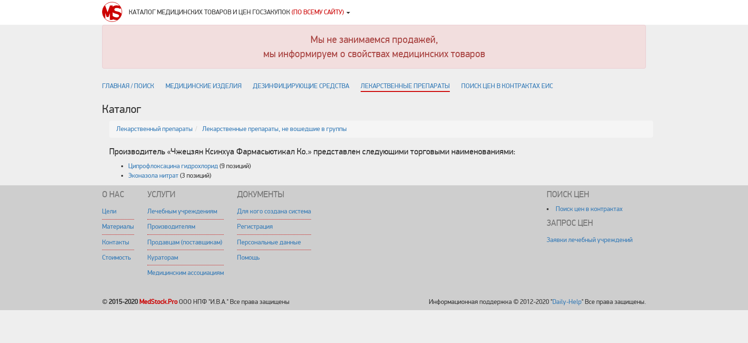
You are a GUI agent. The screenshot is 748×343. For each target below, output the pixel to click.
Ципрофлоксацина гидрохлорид (173, 166)
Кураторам (162, 257)
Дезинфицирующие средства (301, 86)
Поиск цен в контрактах (589, 209)
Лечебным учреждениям (182, 211)
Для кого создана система (274, 211)
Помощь (248, 257)
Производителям (171, 226)
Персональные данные (269, 242)
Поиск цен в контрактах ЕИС (507, 86)
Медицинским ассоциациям (185, 273)
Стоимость (116, 257)
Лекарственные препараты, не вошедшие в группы (274, 129)
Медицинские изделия (203, 86)
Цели (109, 211)
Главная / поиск (128, 86)
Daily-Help (567, 302)
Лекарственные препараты (405, 86)
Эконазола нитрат (153, 176)
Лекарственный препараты (154, 129)
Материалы (118, 226)
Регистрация (255, 226)
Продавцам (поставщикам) (184, 242)
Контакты (115, 242)
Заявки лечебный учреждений (590, 240)
